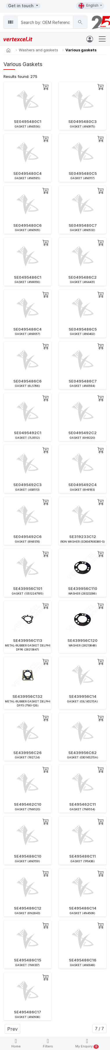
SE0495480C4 (27, 173)
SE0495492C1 (27, 432)
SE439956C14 (82, 696)
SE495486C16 (82, 960)
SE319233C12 (82, 536)
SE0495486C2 (82, 277)
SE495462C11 (82, 804)
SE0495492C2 (82, 432)
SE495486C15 (27, 960)
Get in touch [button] (21, 5)
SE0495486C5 (83, 329)
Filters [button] (48, 1043)
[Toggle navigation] (102, 39)
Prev (12, 1029)
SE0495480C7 (83, 225)
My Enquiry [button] (87, 1043)
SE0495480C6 (27, 225)
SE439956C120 (82, 640)
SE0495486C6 (27, 381)
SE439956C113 (27, 640)
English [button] (88, 6)
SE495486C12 (27, 908)
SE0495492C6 (27, 536)
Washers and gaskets (38, 50)
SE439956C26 (27, 752)
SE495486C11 (82, 856)
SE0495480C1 (27, 121)
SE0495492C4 (82, 484)
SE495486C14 (82, 908)
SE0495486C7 (83, 381)
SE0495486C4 (27, 329)
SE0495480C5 (83, 173)
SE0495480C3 (82, 121)
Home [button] (16, 1043)
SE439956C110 (82, 588)
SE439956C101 (27, 588)
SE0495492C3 (27, 484)
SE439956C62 (82, 752)
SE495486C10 (27, 856)
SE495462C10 (27, 804)
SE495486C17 (27, 1012)
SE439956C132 (27, 696)
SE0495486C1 (27, 277)
